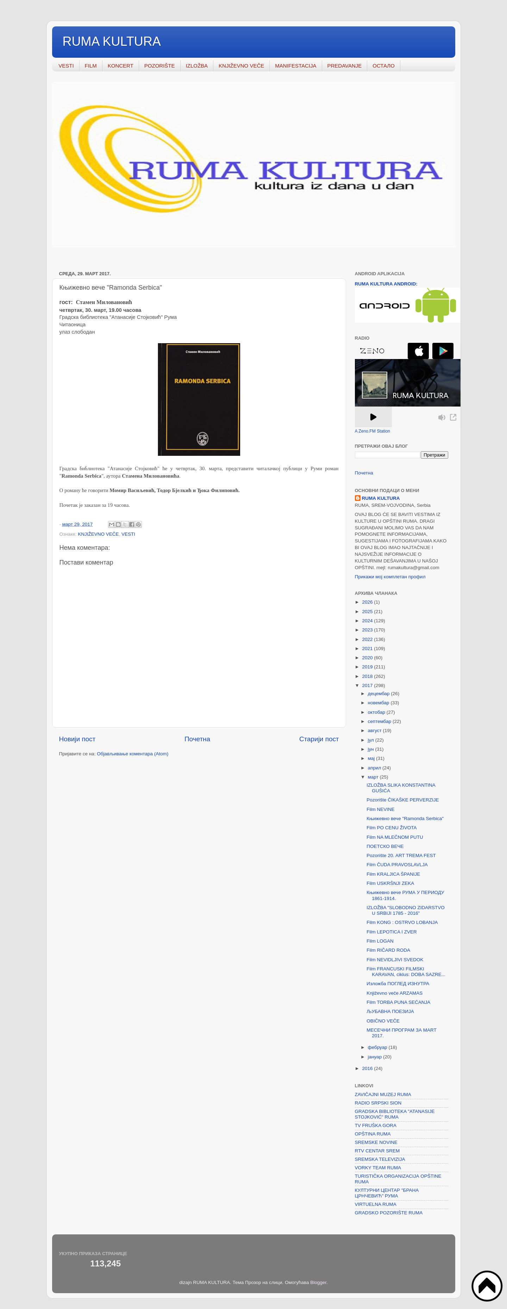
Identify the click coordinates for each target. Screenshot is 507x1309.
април (375, 767)
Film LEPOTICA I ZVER (392, 931)
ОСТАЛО (384, 66)
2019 (368, 666)
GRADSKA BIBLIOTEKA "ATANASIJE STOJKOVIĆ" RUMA (395, 1114)
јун (371, 749)
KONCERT (120, 66)
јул (371, 740)
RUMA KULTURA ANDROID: (386, 284)
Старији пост (319, 739)
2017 (368, 685)
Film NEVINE (381, 809)
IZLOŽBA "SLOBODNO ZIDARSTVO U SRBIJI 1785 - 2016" (406, 910)
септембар (380, 721)
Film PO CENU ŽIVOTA (392, 827)
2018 (368, 676)
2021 (368, 648)
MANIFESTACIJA (295, 66)
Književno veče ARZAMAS (395, 993)
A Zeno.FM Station (372, 431)
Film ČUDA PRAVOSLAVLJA (397, 864)
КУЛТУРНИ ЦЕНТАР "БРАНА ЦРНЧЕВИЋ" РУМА (387, 1193)
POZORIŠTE (159, 66)
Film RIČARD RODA (388, 950)
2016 (368, 1068)
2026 (368, 602)
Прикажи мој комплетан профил (390, 576)
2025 (368, 611)
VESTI (66, 66)
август (375, 730)
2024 (368, 620)
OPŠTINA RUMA (373, 1134)
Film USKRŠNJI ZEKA (390, 883)
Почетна (197, 739)
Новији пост (77, 739)
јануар (375, 1056)
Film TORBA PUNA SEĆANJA (398, 1002)
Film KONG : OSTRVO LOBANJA (402, 922)
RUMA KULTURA (112, 41)
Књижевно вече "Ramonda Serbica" (405, 818)
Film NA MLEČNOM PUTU (395, 837)
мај (372, 758)
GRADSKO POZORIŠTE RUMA (389, 1212)
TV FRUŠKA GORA (376, 1125)
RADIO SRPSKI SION (378, 1103)
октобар (377, 712)
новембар (379, 702)
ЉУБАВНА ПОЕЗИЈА (390, 1011)
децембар (379, 693)
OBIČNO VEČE (383, 1021)
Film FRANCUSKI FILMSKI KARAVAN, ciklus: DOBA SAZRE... (406, 971)
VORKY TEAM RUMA (378, 1167)
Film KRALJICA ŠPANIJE (393, 874)
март (374, 777)
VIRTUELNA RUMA (375, 1204)
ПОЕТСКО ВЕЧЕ (385, 846)
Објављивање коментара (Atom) (132, 753)
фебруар (378, 1047)
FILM (91, 66)
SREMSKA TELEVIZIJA (380, 1159)
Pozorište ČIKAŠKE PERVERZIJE (403, 800)
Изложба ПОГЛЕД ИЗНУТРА (398, 983)
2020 (368, 657)
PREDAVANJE (344, 66)
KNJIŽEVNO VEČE (241, 66)
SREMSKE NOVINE (376, 1142)
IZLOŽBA (197, 66)
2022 (368, 639)
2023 (368, 630)
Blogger (318, 1282)
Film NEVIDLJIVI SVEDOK (395, 959)
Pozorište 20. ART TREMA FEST (401, 855)
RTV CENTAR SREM (377, 1150)
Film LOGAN (380, 941)
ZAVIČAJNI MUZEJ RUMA (383, 1094)
